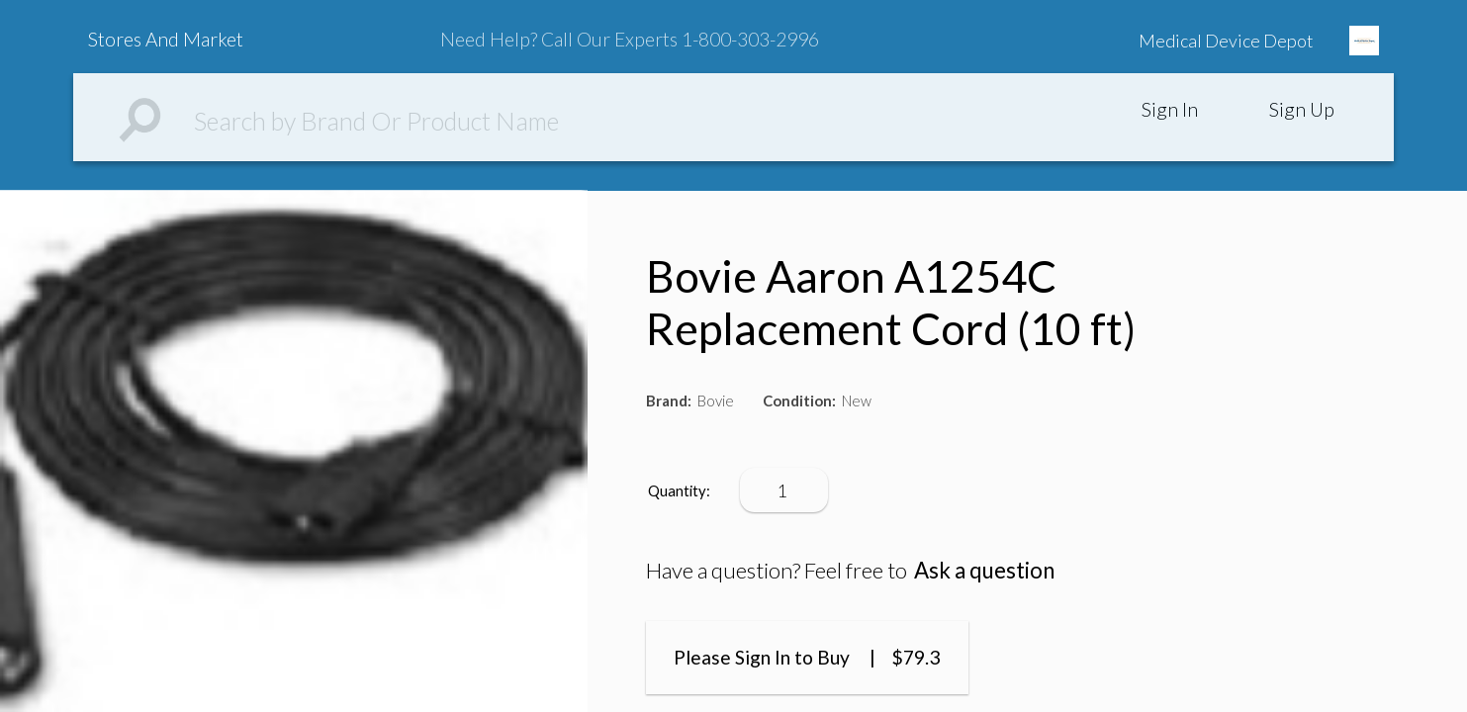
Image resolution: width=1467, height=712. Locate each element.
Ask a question (984, 570)
